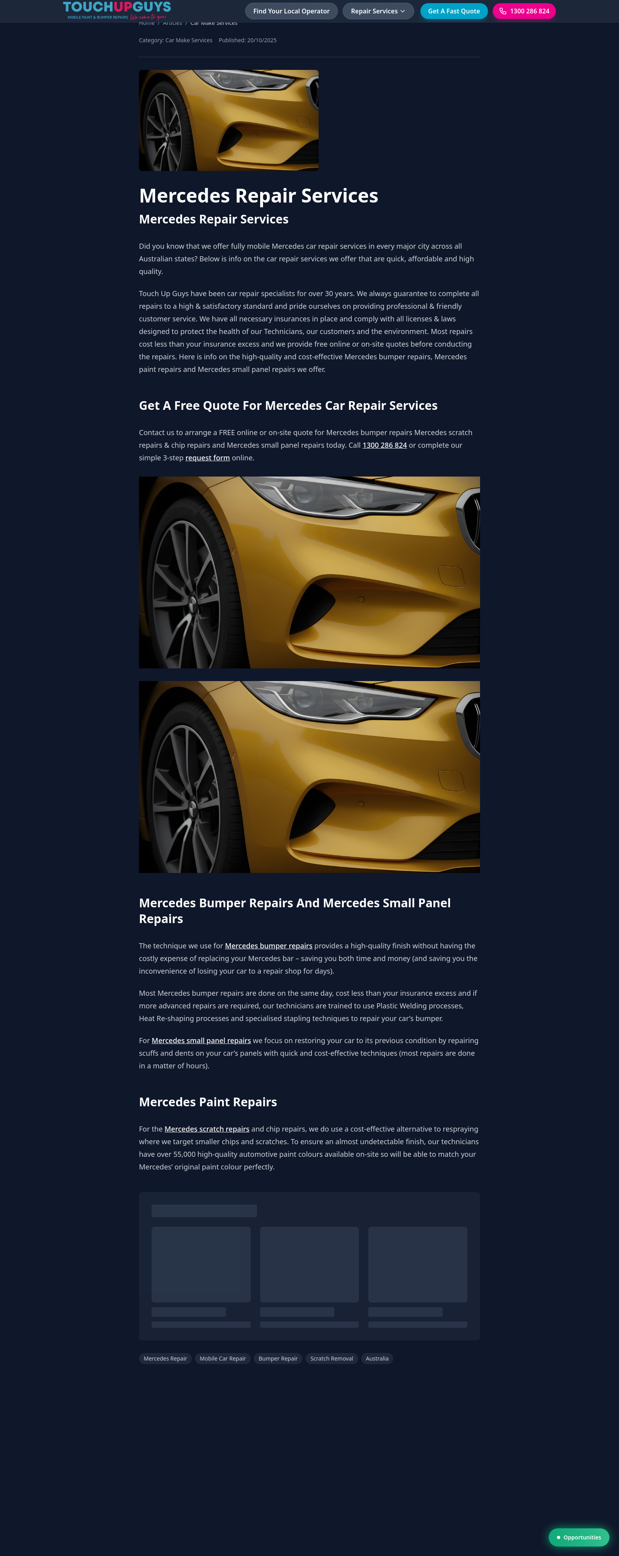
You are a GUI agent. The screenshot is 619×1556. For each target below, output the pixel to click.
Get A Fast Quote (454, 11)
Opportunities (579, 1537)
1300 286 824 (384, 445)
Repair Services (378, 11)
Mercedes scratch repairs (207, 1129)
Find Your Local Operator (291, 11)
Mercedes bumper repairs (269, 945)
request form (208, 457)
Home (147, 22)
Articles (172, 22)
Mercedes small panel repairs (201, 1040)
